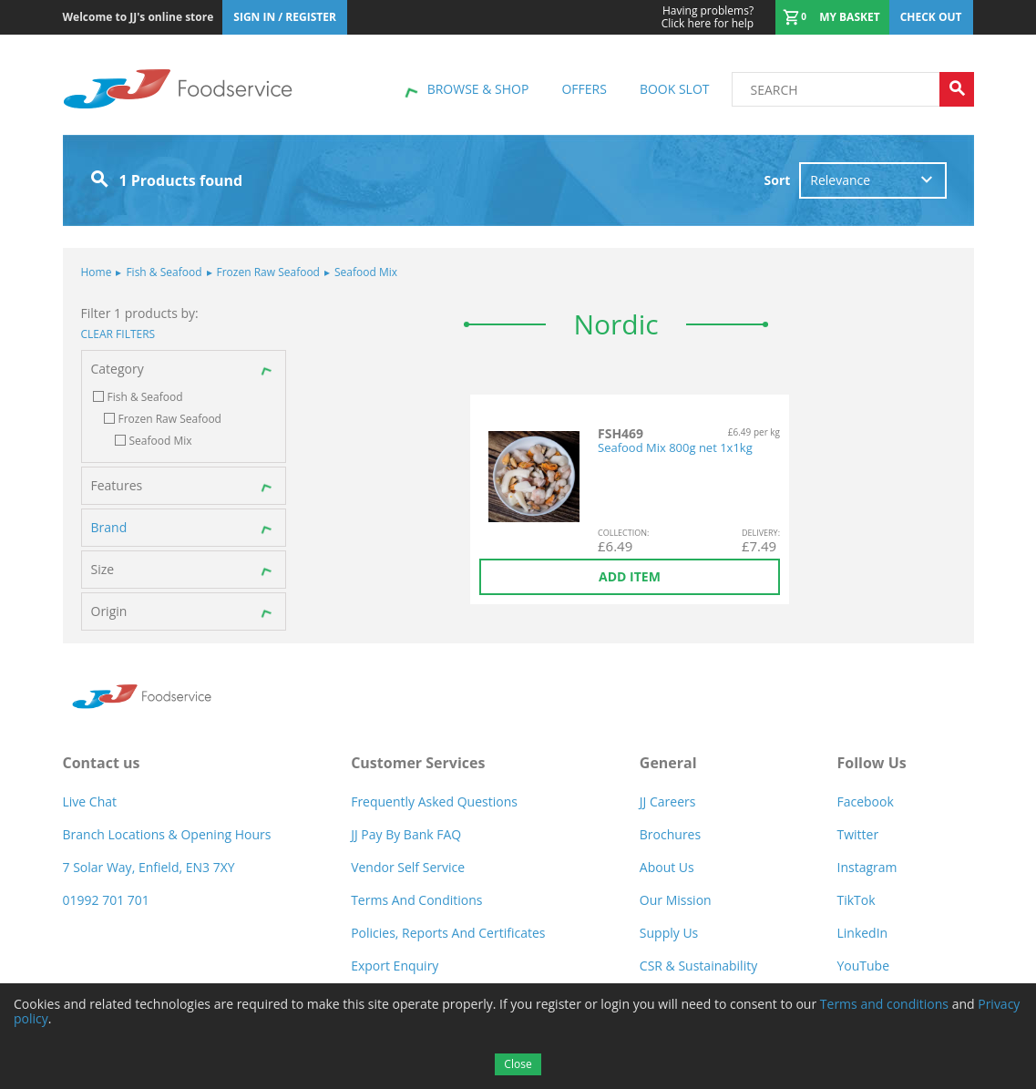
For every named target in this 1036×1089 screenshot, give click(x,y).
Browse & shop (478, 89)
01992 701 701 (106, 900)
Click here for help (708, 17)
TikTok (855, 900)
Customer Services (418, 763)
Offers (583, 89)
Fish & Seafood (158, 272)
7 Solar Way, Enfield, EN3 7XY (149, 867)
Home (96, 272)
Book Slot (675, 89)
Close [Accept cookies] (517, 1064)
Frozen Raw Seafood (263, 272)
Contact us (101, 763)
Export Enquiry (394, 965)
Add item (630, 576)
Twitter (857, 834)
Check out (931, 17)
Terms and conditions (884, 1003)
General (668, 763)
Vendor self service (408, 867)
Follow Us (871, 763)
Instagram (866, 867)
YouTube (862, 965)
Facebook (864, 801)
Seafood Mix (360, 272)
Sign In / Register (284, 17)
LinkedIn (861, 932)
